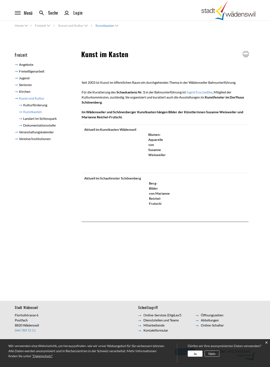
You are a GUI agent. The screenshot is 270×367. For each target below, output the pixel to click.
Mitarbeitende (154, 325)
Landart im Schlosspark (40, 118)
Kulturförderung (35, 105)
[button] (43, 25)
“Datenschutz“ (42, 356)
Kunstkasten (42, 111)
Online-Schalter (212, 325)
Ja (195, 354)
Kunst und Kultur (31, 98)
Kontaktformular (155, 330)
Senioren (25, 85)
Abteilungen (210, 320)
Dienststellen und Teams (161, 320)
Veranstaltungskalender (36, 132)
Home (19, 25)
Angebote (26, 64)
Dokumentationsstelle (39, 125)
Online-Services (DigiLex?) (162, 315)
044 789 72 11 (25, 330)
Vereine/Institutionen (35, 139)
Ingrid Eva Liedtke (199, 92)
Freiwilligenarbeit (32, 71)
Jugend (24, 78)
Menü (24, 13)
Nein (211, 354)
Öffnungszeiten (212, 315)
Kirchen (24, 91)
